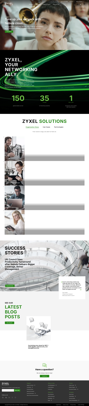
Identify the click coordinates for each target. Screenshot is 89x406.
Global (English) (79, 1)
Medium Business (11, 207)
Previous (4, 48)
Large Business (10, 232)
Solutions (38, 4)
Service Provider (64, 1)
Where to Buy (56, 4)
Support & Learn (46, 4)
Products (31, 4)
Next (85, 48)
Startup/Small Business (13, 183)
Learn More (9, 31)
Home (8, 158)
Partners (71, 1)
